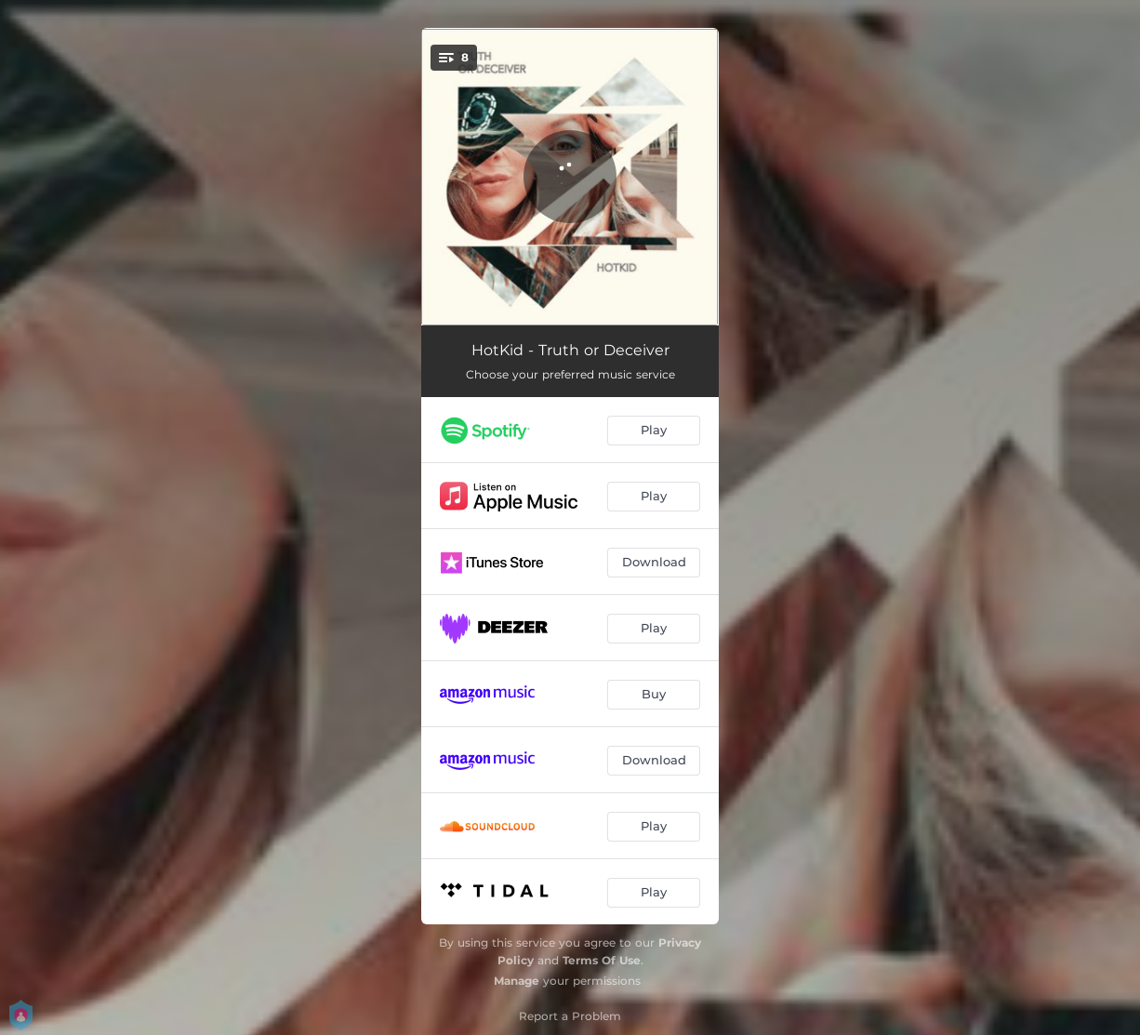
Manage (516, 981)
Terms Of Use (602, 960)
